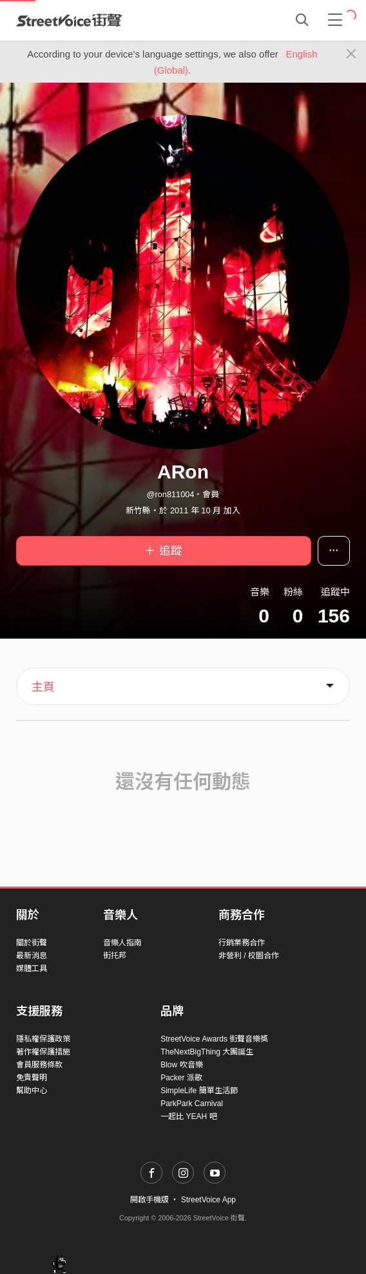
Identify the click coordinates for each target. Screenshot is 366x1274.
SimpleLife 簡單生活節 (198, 1090)
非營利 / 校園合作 (248, 955)
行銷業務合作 (241, 942)
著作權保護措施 (43, 1051)
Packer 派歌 (181, 1077)
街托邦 (114, 955)
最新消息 (31, 955)
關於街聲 (31, 942)
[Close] (351, 54)
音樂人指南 (122, 942)
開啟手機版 (149, 1199)
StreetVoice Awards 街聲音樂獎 (214, 1038)
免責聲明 (31, 1077)
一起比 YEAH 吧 (188, 1116)
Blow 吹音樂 (181, 1064)
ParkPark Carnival (191, 1103)
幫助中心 (31, 1090)
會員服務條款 (39, 1064)
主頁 (43, 687)
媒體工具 (31, 968)
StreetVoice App (208, 1199)
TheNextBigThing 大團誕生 (206, 1051)
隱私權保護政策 (43, 1038)
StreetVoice (69, 20)
